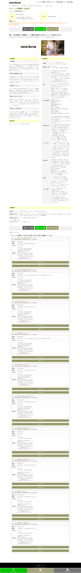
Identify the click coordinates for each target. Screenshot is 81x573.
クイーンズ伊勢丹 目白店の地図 (59, 63)
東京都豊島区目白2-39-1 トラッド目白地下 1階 (19, 221)
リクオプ (43, 565)
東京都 (36, 5)
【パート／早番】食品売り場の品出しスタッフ (22, 459)
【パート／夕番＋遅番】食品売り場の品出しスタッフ (24, 269)
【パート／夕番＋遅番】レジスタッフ (20, 333)
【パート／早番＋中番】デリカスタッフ (21, 364)
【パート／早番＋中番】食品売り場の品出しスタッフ (24, 238)
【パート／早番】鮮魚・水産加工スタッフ (21, 522)
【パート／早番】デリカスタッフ (19, 491)
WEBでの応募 (53, 29)
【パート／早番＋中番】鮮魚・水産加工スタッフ (23, 396)
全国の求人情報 (31, 5)
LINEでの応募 (40, 29)
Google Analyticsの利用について (40, 567)
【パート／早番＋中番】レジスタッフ (20, 301)
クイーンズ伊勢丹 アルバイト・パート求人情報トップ (18, 5)
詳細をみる (40, 265)
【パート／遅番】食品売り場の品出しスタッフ (22, 428)
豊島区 (40, 5)
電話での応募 (28, 29)
